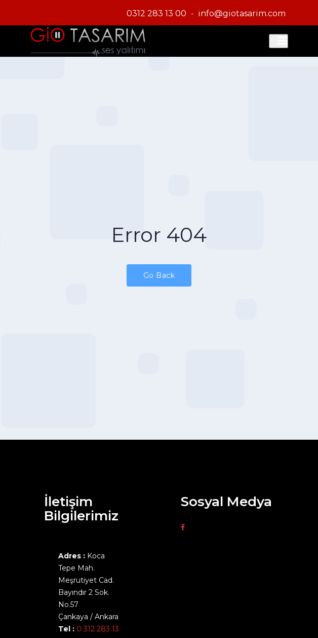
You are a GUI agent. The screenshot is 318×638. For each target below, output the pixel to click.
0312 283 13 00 (156, 13)
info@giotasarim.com (242, 13)
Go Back (159, 275)
